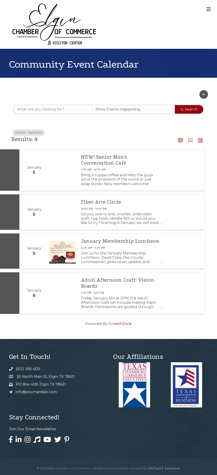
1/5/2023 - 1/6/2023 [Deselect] (28, 132)
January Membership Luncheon (120, 241)
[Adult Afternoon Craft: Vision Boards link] (62, 293)
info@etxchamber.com (36, 392)
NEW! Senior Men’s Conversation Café (104, 160)
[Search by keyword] (53, 109)
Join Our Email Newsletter (33, 429)
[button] (203, 94)
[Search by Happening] (134, 109)
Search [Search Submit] (189, 109)
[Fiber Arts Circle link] (62, 212)
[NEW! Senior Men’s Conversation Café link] (62, 170)
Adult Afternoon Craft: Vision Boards (117, 283)
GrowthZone (120, 324)
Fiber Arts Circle (101, 202)
